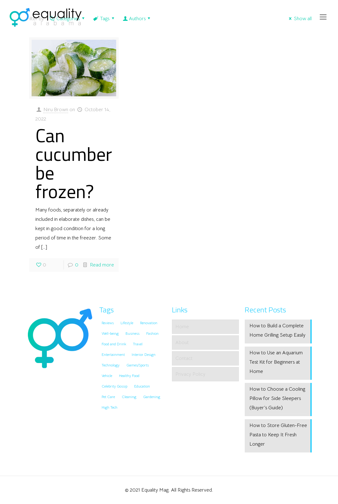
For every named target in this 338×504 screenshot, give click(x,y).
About (182, 342)
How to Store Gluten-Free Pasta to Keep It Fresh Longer (278, 434)
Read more (102, 265)
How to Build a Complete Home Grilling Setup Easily (277, 330)
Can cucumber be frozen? (73, 163)
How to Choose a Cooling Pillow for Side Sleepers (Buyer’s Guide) (277, 398)
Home (182, 327)
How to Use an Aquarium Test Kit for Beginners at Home (276, 362)
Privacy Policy (190, 374)
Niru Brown (55, 110)
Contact (183, 358)
